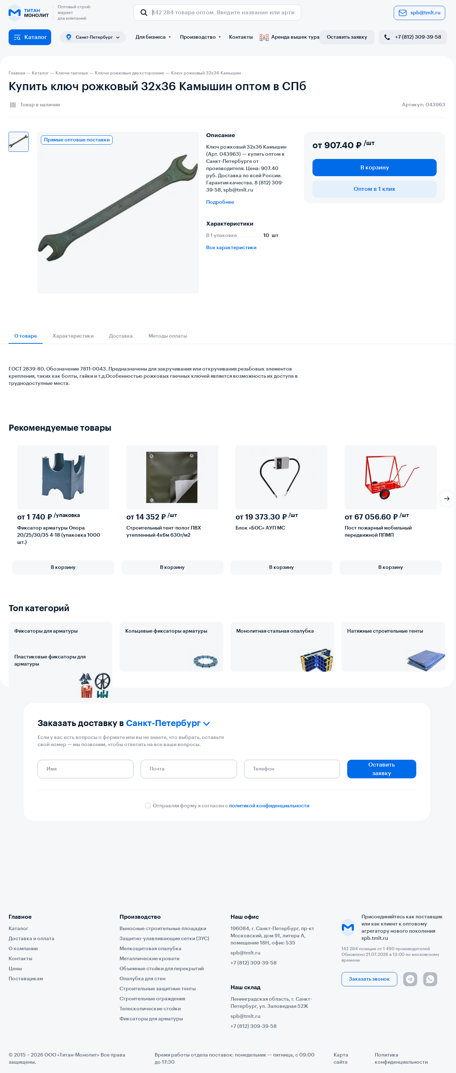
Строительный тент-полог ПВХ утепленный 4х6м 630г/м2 (163, 532)
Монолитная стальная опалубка (275, 631)
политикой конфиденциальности (269, 861)
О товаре (25, 336)
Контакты (241, 37)
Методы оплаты (168, 336)
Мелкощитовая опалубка (150, 948)
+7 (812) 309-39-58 (412, 37)
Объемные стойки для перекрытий (162, 968)
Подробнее (220, 202)
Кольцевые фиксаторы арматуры (166, 631)
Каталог (30, 37)
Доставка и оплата (31, 938)
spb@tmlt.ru (419, 13)
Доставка (121, 336)
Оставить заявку (347, 37)
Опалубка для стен (142, 978)
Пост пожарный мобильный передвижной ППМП (378, 532)
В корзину (374, 167)
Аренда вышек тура (290, 37)
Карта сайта (341, 1059)
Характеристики (73, 336)
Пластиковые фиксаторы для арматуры (50, 692)
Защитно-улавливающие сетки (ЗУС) (164, 938)
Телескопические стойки (150, 1008)
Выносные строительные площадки (163, 928)
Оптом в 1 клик (375, 189)
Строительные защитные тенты (158, 988)
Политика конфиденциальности (401, 1059)
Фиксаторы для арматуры (46, 631)
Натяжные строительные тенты (385, 631)
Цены (15, 968)
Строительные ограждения (152, 998)
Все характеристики (231, 247)
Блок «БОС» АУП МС (260, 528)
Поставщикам (26, 978)
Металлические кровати (149, 958)
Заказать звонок (369, 979)
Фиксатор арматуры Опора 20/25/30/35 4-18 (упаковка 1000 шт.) (58, 535)
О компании (23, 948)
